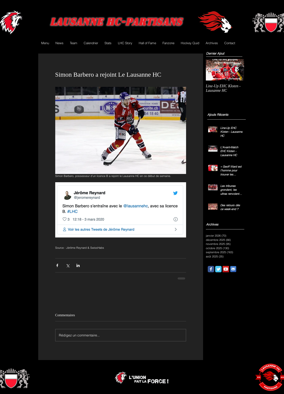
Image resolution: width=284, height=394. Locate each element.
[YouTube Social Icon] (226, 269)
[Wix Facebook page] (211, 269)
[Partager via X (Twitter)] (68, 265)
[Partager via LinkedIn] (78, 265)
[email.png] (233, 269)
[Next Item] (237, 69)
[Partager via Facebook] (57, 265)
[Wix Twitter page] (218, 269)
